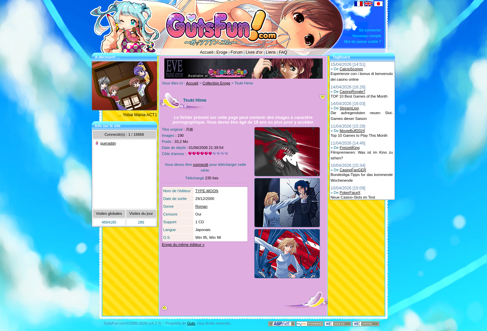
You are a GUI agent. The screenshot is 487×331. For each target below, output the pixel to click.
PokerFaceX (350, 192)
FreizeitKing (350, 148)
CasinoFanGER (353, 170)
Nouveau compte (366, 36)
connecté (200, 164)
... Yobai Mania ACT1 (137, 114)
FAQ (283, 52)
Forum (237, 52)
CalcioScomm (351, 69)
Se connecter (370, 30)
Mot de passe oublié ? (362, 42)
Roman (201, 206)
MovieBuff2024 (352, 131)
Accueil (206, 52)
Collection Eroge (216, 83)
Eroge (222, 52)
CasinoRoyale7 (352, 92)
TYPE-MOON (206, 191)
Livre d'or (254, 52)
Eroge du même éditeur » (183, 245)
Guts (191, 323)
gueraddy (108, 143)
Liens (271, 52)
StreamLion (349, 108)
